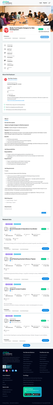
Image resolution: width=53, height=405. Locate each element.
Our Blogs (25, 375)
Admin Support (26, 365)
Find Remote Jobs (44, 352)
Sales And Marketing (27, 361)
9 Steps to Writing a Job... (28, 384)
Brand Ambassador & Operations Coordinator (23, 229)
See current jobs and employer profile (15, 100)
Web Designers (26, 357)
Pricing (4, 384)
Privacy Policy (6, 402)
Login (40, 2)
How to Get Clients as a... (28, 382)
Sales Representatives (28, 372)
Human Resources (27, 370)
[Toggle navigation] (50, 3)
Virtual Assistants (27, 355)
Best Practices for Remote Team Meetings (32, 378)
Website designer (15, 320)
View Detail (45, 248)
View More (26, 345)
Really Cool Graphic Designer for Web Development (22, 28)
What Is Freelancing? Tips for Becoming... (32, 380)
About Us (5, 394)
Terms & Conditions (14, 402)
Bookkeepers (26, 367)
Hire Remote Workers (28, 352)
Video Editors (26, 359)
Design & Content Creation (18, 289)
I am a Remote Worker (8, 380)
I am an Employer (6, 378)
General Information (12, 79)
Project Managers (27, 363)
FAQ (4, 382)
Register (45, 2)
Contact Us (5, 396)
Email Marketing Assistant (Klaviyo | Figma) (22, 259)
